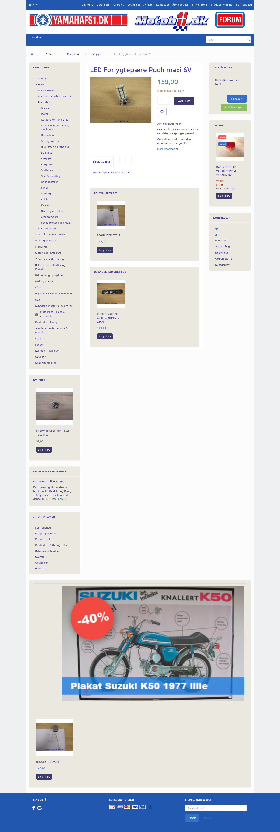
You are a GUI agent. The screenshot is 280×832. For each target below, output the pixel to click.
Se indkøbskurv (233, 107)
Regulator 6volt (108, 235)
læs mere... (59, 499)
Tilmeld (192, 818)
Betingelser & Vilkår (140, 4)
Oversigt (118, 4)
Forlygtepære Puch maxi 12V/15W (53, 433)
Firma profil (199, 4)
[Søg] (249, 40)
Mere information (168, 149)
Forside (36, 37)
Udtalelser (103, 4)
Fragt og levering (221, 4)
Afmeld (207, 818)
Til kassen (237, 98)
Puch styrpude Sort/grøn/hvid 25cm (108, 317)
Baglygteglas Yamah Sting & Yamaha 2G (226, 171)
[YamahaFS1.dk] (78, 20)
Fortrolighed (244, 4)
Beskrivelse (101, 161)
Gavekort (87, 4)
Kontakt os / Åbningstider (172, 4)
